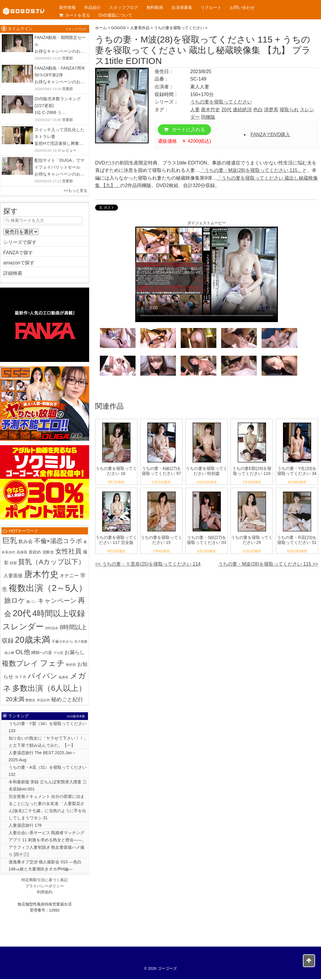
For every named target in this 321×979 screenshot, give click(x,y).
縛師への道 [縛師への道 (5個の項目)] (41, 652)
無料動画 (155, 7)
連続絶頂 (242, 109)
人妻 (195, 109)
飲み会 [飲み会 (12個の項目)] (25, 541)
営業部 (67, 58)
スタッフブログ (123, 7)
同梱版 (208, 117)
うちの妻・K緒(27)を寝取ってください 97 (161, 471)
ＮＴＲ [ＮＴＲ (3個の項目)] (20, 677)
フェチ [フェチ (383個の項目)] (52, 663)
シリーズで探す (20, 242)
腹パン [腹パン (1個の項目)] (31, 601)
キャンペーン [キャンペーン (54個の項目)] (57, 600)
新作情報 (67, 7)
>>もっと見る (75, 190)
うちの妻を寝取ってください (221, 101)
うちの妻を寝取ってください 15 (161, 540)
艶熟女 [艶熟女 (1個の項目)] (30, 700)
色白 (258, 109)
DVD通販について (115, 15)
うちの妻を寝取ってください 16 (116, 471)
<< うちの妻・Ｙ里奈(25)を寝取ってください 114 (148, 564)
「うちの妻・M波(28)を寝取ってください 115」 (251, 170)
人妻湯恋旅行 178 (25, 825)
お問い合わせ (242, 7)
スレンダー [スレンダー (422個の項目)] (23, 626)
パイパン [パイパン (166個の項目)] (42, 676)
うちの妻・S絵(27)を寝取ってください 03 (206, 540)
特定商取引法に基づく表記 (44, 880)
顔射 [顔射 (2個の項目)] (13, 563)
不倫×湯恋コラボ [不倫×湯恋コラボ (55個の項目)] (58, 540)
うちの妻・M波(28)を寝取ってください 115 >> (268, 564)
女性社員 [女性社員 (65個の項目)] (68, 551)
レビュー (69, 150)
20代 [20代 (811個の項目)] (22, 613)
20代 (226, 109)
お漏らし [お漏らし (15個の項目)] (74, 652)
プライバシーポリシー (44, 886)
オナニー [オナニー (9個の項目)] (69, 575)
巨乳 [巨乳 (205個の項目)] (9, 540)
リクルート (211, 7)
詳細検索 (12, 273)
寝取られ (289, 109)
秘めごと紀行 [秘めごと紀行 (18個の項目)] (67, 699)
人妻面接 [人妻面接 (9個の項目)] (13, 575)
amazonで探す (18, 262)
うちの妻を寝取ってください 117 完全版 (116, 540)
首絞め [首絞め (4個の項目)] (35, 552)
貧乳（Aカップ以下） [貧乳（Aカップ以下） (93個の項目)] (51, 562)
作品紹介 (92, 7)
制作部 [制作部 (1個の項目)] (71, 664)
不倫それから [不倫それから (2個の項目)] (62, 641)
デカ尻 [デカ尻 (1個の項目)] (58, 653)
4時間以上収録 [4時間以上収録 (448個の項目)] (58, 613)
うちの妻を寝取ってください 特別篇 (206, 471)
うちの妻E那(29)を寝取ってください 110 (251, 471)
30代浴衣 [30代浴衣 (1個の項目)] (52, 628)
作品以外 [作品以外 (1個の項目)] (43, 700)
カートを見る (74, 15)
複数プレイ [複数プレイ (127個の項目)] (20, 663)
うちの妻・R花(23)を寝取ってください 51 (297, 540)
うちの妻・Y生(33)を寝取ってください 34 (297, 471)
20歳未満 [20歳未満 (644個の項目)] (32, 639)
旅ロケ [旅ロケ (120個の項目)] (14, 600)
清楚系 (271, 109)
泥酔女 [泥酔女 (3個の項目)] (48, 552)
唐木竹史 (210, 109)
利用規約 (44, 892)
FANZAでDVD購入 (270, 134)
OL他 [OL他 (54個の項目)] (22, 651)
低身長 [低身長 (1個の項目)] (63, 677)
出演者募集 (181, 7)
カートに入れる (184, 129)
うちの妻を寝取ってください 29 (252, 540)
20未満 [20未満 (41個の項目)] (15, 699)
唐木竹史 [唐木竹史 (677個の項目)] (41, 574)
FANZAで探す (18, 252)
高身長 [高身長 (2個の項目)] (22, 552)
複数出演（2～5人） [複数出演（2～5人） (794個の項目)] (48, 588)
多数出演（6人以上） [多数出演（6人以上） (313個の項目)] (49, 688)
